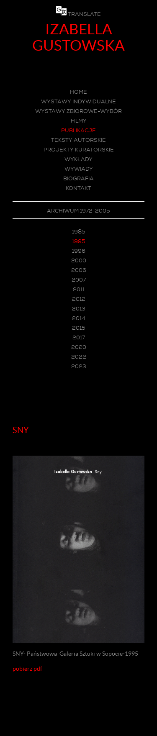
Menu (78, 400)
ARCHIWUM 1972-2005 (78, 210)
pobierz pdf (27, 668)
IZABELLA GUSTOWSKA (78, 37)
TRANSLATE (84, 14)
